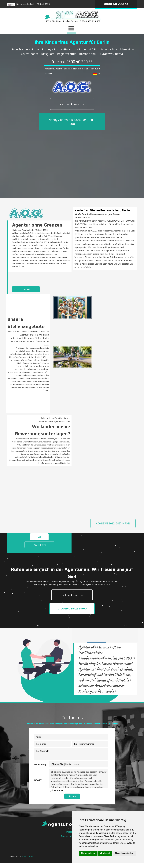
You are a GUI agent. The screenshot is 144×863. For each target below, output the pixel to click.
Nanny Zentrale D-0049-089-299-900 (72, 122)
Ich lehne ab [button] (105, 853)
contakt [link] (26, 289)
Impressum (71, 831)
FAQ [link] (39, 537)
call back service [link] (72, 104)
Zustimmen (57, 790)
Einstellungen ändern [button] (124, 853)
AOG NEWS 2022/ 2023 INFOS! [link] (113, 523)
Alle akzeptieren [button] (88, 853)
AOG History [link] (39, 544)
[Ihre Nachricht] (71, 754)
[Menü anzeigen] (71, 28)
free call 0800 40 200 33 (72, 61)
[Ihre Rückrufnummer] (90, 744)
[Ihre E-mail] (52, 744)
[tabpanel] (50, 5)
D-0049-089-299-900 (72, 608)
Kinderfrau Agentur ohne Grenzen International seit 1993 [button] (72, 68)
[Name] (71, 737)
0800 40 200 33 (116, 4)
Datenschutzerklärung (72, 836)
